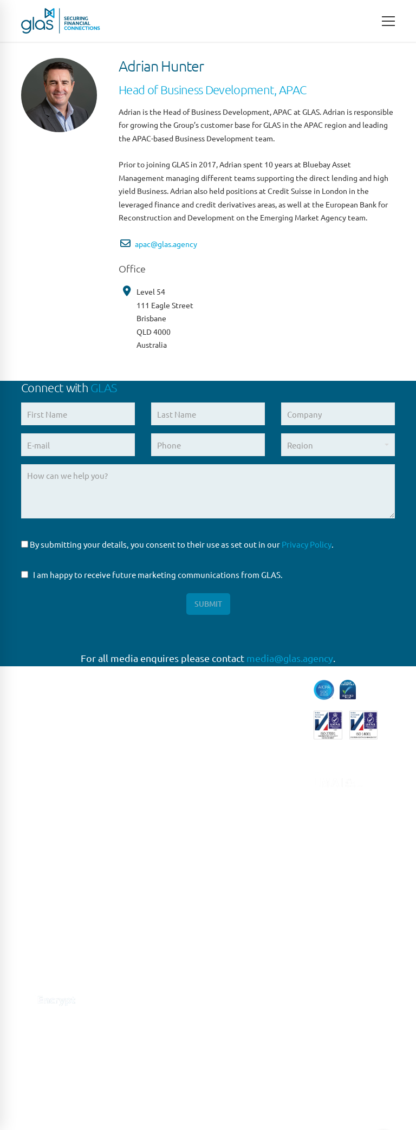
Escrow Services (245, 731)
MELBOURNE (143, 1026)
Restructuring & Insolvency (245, 864)
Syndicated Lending (252, 916)
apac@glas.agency (166, 244)
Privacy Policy (307, 544)
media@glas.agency (289, 658)
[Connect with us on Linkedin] (28, 971)
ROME (130, 870)
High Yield (235, 754)
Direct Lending (243, 709)
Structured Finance (251, 893)
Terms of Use (163, 1086)
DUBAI (131, 1048)
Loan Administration (254, 812)
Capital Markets (245, 686)
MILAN (131, 892)
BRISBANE (138, 1004)
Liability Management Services (256, 783)
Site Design (255, 1086)
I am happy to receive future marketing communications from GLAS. (152, 574)
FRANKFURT (141, 825)
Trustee (230, 938)
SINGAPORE (141, 959)
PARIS (129, 803)
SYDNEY (134, 982)
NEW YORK (139, 915)
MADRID (134, 847)
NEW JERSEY (143, 937)
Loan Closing (240, 835)
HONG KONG (142, 1071)
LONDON (136, 780)
